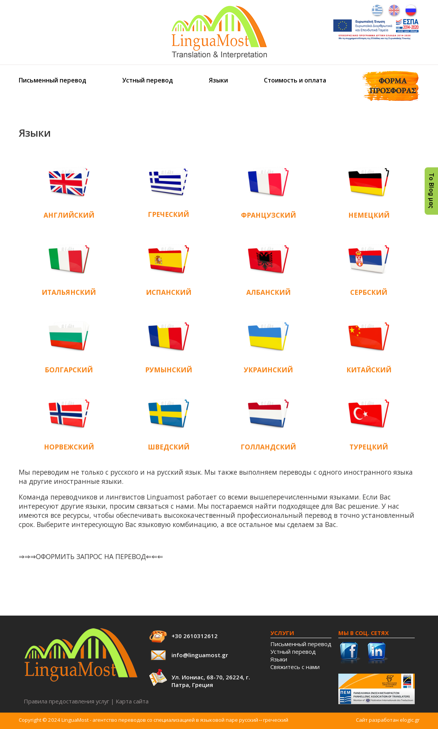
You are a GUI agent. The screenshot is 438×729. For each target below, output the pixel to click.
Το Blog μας (431, 191)
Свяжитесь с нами (295, 667)
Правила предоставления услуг (66, 701)
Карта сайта (132, 701)
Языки (218, 80)
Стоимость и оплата (295, 80)
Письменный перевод (52, 80)
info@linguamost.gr (199, 655)
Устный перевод (147, 80)
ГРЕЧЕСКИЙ (168, 214)
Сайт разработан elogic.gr (388, 719)
